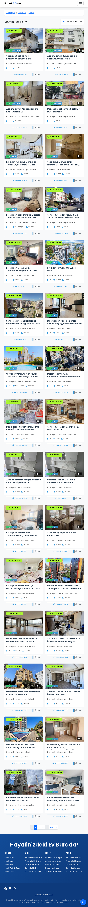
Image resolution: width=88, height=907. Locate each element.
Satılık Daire (9, 857)
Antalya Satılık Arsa (74, 871)
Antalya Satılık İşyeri (53, 871)
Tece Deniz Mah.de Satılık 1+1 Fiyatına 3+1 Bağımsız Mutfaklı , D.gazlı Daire (63, 165)
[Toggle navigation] (80, 3)
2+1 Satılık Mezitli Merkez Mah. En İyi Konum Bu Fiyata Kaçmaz (63, 640)
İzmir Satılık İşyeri (52, 864)
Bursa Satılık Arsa (73, 868)
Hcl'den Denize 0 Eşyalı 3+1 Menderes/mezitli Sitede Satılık (63, 799)
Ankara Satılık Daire (33, 861)
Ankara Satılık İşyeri (53, 861)
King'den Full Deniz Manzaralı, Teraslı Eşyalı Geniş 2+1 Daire (21, 163)
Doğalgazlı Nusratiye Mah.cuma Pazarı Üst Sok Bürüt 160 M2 (22, 428)
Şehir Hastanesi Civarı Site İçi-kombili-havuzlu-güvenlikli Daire (23, 322)
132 (51, 827)
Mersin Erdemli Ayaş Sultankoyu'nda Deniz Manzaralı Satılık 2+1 (63, 377)
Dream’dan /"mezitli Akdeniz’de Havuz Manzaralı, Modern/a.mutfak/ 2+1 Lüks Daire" (63, 749)
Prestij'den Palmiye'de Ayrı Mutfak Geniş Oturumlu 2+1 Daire (23, 587)
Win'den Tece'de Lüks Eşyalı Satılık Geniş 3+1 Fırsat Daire (20, 746)
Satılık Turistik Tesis (12, 868)
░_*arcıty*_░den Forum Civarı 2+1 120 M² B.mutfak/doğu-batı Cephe (63, 218)
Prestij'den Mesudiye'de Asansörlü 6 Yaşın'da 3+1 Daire (21, 269)
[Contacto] (83, 902)
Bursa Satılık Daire (32, 868)
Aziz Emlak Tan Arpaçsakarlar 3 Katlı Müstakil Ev (22, 110)
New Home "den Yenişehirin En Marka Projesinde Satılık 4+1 (21, 640)
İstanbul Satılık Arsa (74, 857)
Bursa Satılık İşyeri (52, 868)
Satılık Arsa (8, 864)
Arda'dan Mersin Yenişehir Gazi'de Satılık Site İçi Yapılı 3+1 (23, 481)
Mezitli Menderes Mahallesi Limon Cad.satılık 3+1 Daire (23, 693)
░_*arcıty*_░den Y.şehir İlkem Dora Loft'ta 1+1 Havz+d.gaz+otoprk (63, 430)
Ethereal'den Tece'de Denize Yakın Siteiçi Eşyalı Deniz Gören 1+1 (64, 322)
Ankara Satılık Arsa (73, 861)
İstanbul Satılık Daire (33, 857)
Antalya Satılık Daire (33, 871)
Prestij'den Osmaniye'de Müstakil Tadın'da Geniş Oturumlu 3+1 (23, 216)
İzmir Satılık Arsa (72, 864)
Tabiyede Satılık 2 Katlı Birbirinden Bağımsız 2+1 (18, 57)
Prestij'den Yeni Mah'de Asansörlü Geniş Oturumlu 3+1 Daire (21, 535)
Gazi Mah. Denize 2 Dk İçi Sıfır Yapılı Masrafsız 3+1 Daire (61, 481)
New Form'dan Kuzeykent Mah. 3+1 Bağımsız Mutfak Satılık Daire (64, 587)
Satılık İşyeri (9, 861)
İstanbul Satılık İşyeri (53, 857)
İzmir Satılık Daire (32, 864)
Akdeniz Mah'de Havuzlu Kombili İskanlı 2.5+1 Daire (63, 693)
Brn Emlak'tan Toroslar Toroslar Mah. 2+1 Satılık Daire (22, 799)
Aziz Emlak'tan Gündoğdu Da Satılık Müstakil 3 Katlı (62, 57)
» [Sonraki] (56, 827)
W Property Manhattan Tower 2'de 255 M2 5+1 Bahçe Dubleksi (22, 375)
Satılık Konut (9, 871)
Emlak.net (13, 3)
